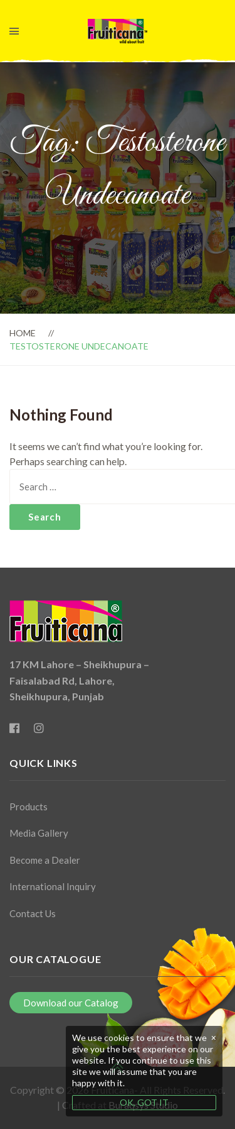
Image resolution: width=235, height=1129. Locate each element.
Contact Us (32, 913)
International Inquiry (52, 886)
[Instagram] (39, 728)
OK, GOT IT (144, 1102)
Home (22, 333)
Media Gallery (38, 833)
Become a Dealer (44, 860)
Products (28, 806)
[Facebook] (14, 728)
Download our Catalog (70, 1002)
